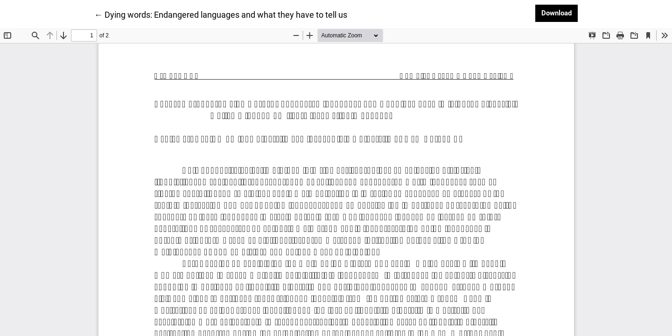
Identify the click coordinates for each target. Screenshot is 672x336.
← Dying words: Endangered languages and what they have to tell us (220, 14)
